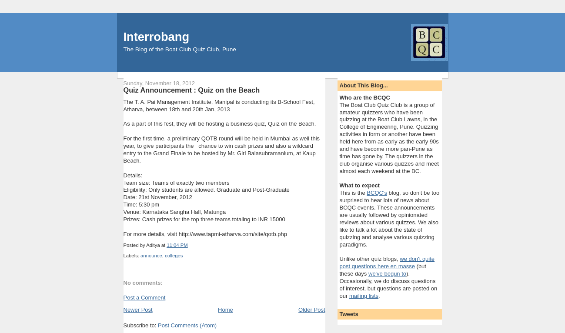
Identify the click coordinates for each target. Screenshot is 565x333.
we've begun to (387, 273)
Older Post (311, 309)
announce (151, 255)
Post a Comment (145, 297)
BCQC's (377, 193)
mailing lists (363, 296)
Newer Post (138, 309)
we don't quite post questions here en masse (387, 263)
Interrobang (157, 36)
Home (225, 309)
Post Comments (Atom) (187, 325)
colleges (174, 255)
